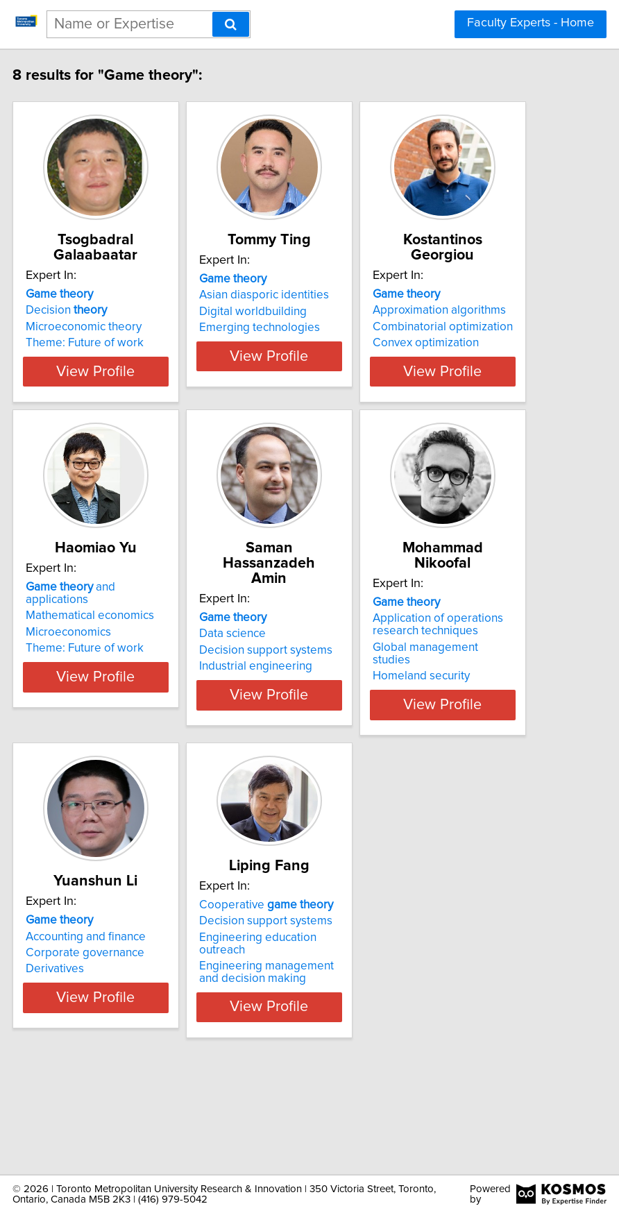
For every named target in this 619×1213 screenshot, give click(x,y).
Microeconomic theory (120, 342)
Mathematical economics (126, 686)
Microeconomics (105, 703)
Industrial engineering (292, 706)
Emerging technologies (296, 358)
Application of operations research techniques (474, 680)
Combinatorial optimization (479, 342)
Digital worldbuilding (290, 342)
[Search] (230, 24)
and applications (107, 664)
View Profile (133, 411)
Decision (103, 325)
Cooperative (303, 990)
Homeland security (458, 731)
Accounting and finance (122, 1022)
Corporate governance (121, 1039)
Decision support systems (302, 690)
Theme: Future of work (121, 358)
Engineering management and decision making (303, 1058)
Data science (269, 674)
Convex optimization (462, 358)
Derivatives (91, 1055)
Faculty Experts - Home (530, 23)
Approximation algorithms (476, 325)
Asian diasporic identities (301, 325)
